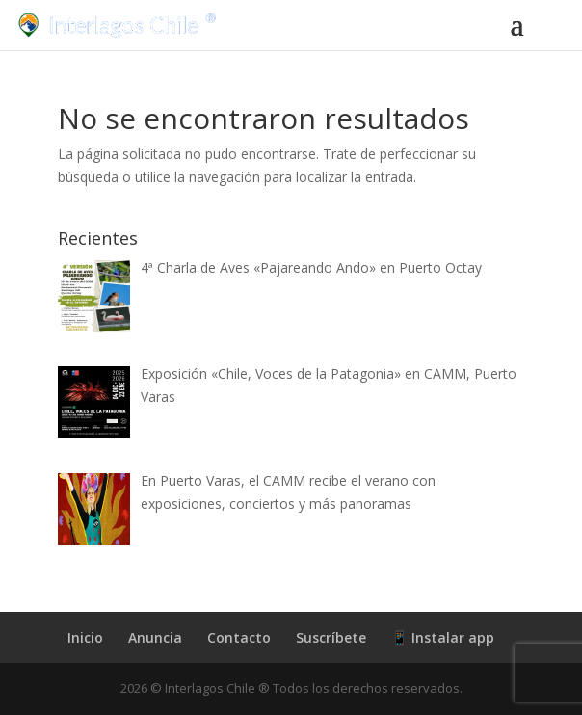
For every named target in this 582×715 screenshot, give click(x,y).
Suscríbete (331, 637)
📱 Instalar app (442, 637)
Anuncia (155, 637)
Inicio (85, 637)
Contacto (239, 637)
